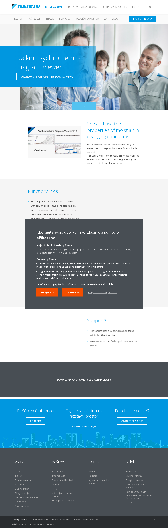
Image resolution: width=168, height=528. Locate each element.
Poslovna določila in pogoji (41, 524)
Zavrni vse (73, 292)
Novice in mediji (23, 505)
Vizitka (18, 471)
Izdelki (50, 18)
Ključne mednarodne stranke (99, 482)
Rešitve (18, 18)
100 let (18, 475)
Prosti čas (57, 484)
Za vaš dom (58, 471)
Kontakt (93, 471)
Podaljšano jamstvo (87, 18)
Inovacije (19, 484)
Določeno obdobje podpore (135, 486)
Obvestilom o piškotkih (100, 284)
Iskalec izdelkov (133, 471)
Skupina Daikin (22, 488)
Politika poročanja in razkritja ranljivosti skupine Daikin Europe (139, 494)
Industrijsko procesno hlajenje (62, 495)
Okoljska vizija (22, 493)
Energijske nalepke (135, 480)
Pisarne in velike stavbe (63, 480)
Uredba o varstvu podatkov (86, 519)
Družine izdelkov (134, 475)
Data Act (130, 502)
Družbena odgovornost (26, 497)
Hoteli (55, 488)
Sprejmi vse (47, 292)
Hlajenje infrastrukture (63, 500)
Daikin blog (111, 18)
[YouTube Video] (53, 332)
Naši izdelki (34, 18)
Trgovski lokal (58, 475)
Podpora (64, 18)
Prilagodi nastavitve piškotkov (102, 292)
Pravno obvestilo (40, 519)
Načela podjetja (19, 524)
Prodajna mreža (23, 480)
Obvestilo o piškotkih (60, 519)
